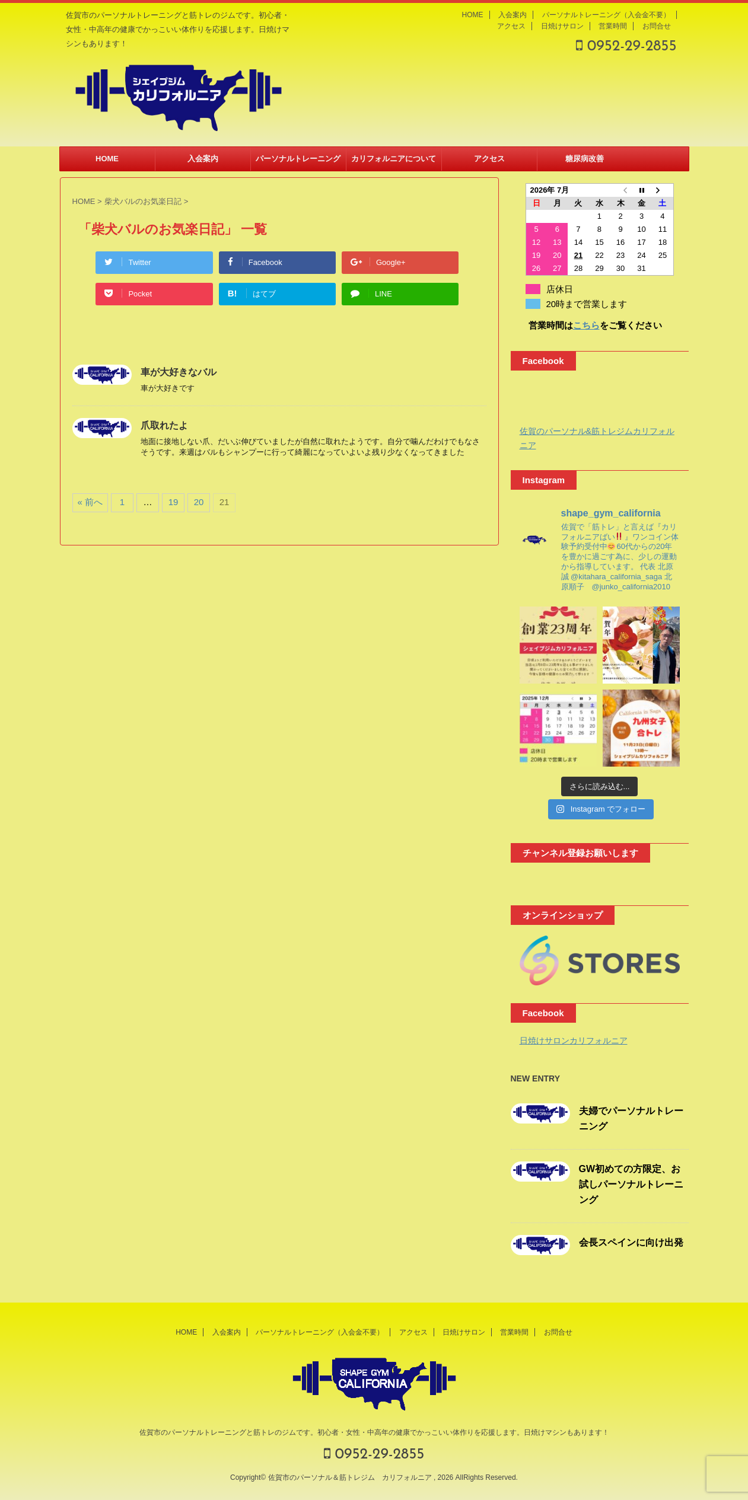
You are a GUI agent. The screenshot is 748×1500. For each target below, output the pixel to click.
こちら (586, 325)
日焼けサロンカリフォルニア (574, 1040)
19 (173, 502)
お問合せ (656, 26)
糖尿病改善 (584, 158)
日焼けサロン (562, 26)
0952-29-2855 (626, 46)
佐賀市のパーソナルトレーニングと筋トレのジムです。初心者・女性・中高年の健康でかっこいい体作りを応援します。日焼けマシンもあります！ (374, 1432)
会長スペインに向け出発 (631, 1242)
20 (199, 502)
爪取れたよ (164, 425)
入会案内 (512, 15)
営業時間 (613, 26)
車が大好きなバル (179, 372)
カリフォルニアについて (393, 158)
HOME (472, 15)
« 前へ (90, 502)
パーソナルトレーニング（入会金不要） (606, 15)
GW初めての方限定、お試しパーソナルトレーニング (631, 1184)
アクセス (511, 26)
